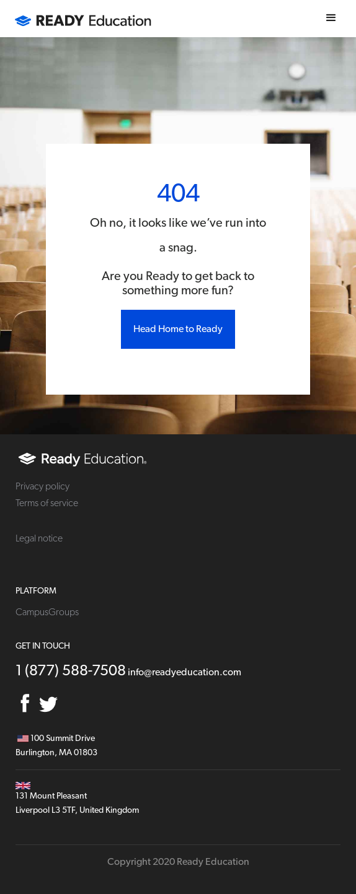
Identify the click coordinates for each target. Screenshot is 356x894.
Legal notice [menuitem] (39, 538)
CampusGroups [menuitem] (47, 612)
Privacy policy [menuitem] (42, 486)
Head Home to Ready (178, 329)
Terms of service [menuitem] (47, 503)
